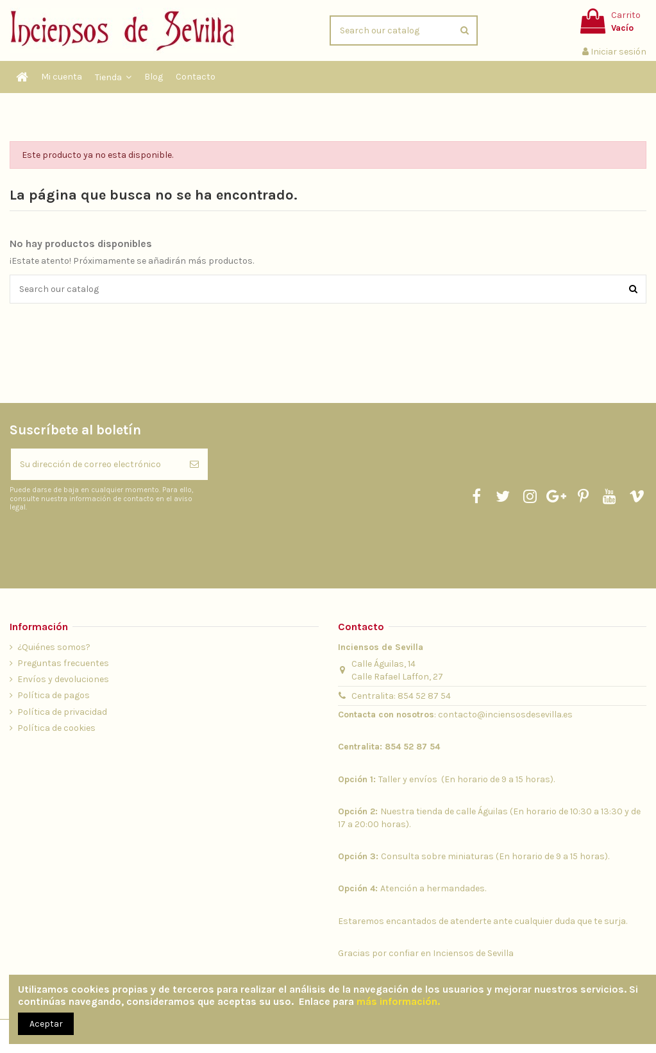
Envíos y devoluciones (63, 679)
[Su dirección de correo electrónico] (96, 464)
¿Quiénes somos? (53, 647)
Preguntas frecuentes (63, 663)
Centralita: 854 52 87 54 (401, 695)
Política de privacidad (62, 711)
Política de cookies (56, 728)
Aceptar (46, 1023)
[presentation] (116, 544)
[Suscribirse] (194, 464)
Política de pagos (53, 695)
